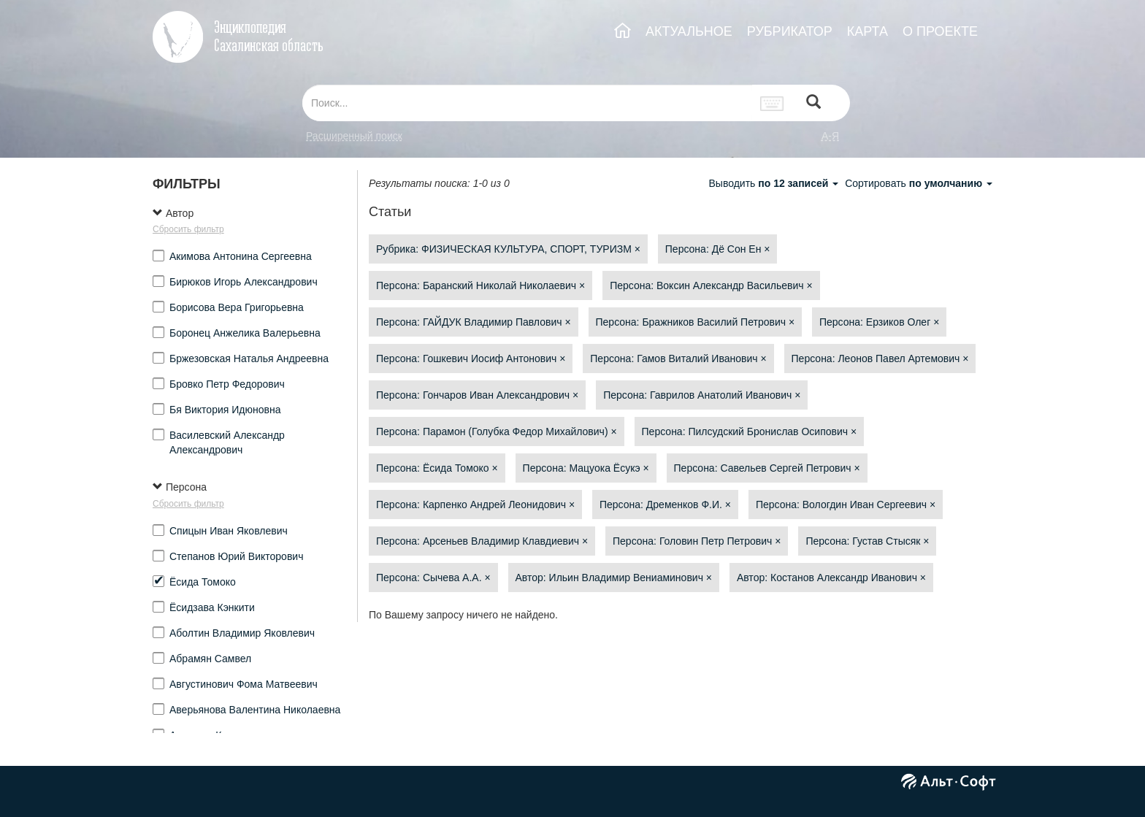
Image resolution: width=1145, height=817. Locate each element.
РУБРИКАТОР (789, 31)
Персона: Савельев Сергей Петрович (767, 468)
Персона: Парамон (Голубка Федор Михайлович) (496, 431)
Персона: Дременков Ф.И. (665, 504)
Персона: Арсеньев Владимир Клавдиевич (482, 541)
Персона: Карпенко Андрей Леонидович (475, 504)
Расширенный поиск (354, 136)
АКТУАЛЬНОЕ (689, 31)
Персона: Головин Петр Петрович (697, 541)
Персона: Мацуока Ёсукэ (586, 468)
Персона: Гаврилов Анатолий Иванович (701, 395)
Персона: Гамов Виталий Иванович (678, 358)
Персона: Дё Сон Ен (717, 249)
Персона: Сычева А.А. (433, 577)
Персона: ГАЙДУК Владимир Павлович (473, 322)
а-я (830, 136)
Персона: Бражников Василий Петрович (695, 322)
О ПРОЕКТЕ (940, 31)
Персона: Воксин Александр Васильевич (711, 285)
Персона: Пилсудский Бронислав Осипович (749, 431)
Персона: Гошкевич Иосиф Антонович (470, 358)
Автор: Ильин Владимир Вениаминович (614, 577)
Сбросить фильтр (188, 229)
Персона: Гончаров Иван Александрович (477, 395)
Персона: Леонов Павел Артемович (880, 358)
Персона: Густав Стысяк (867, 541)
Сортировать (918, 183)
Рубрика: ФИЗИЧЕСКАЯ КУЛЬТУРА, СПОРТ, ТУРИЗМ (508, 249)
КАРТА (867, 31)
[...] (527, 103)
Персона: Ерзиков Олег (879, 322)
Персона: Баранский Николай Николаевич (480, 285)
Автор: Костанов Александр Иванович (831, 577)
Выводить (774, 183)
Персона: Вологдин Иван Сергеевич (845, 504)
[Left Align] (813, 103)
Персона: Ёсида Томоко (437, 468)
